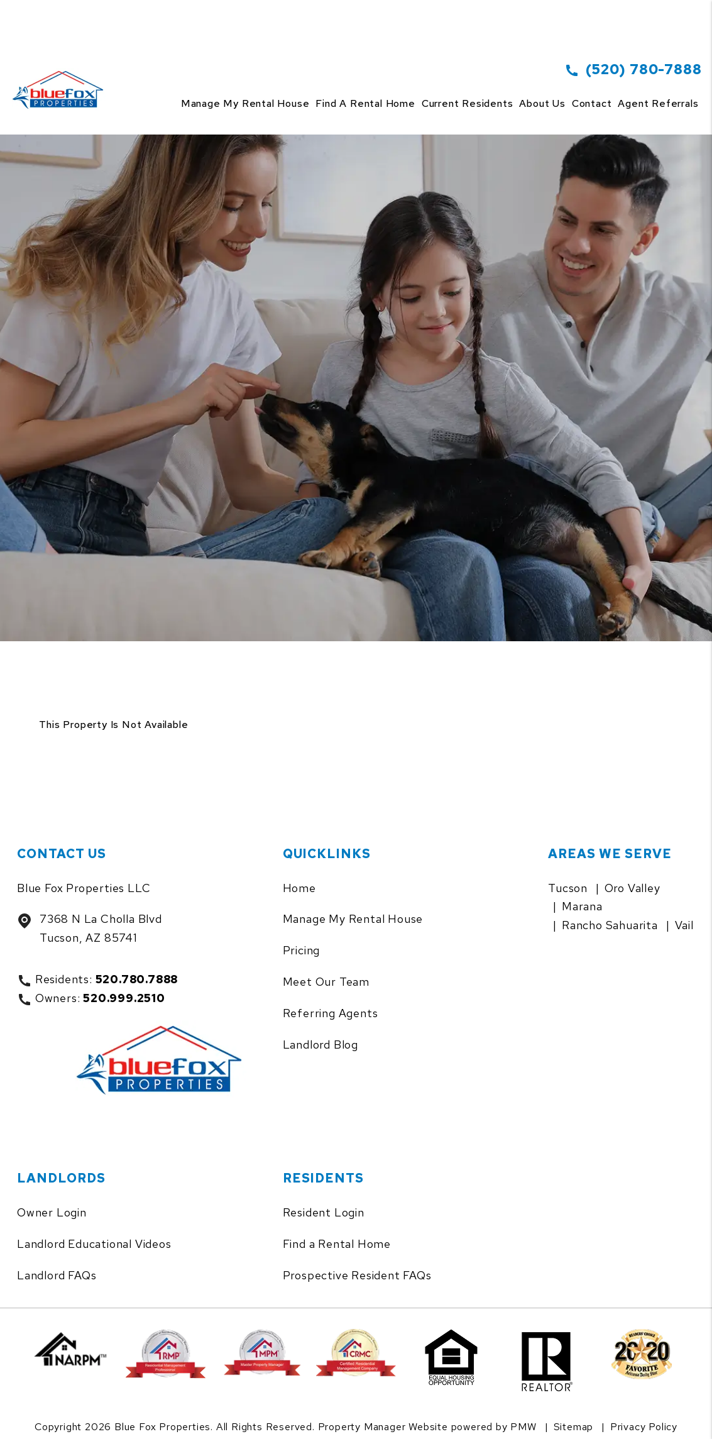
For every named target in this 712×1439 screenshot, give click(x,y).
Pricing (301, 950)
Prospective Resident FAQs (357, 1275)
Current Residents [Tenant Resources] (467, 103)
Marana (582, 906)
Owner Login (52, 1212)
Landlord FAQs (56, 1275)
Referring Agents (330, 1013)
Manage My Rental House (353, 919)
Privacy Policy (643, 1426)
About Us (542, 103)
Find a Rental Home (337, 1244)
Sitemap (574, 1426)
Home (299, 888)
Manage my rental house (245, 103)
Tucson (568, 888)
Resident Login (323, 1212)
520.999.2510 (124, 998)
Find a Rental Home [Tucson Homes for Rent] (365, 103)
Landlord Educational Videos (94, 1244)
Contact (592, 103)
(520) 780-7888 (643, 69)
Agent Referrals (658, 103)
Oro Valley (632, 888)
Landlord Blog (320, 1044)
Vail (684, 925)
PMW (523, 1426)
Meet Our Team (326, 981)
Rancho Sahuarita (610, 925)
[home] (60, 75)
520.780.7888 (137, 979)
